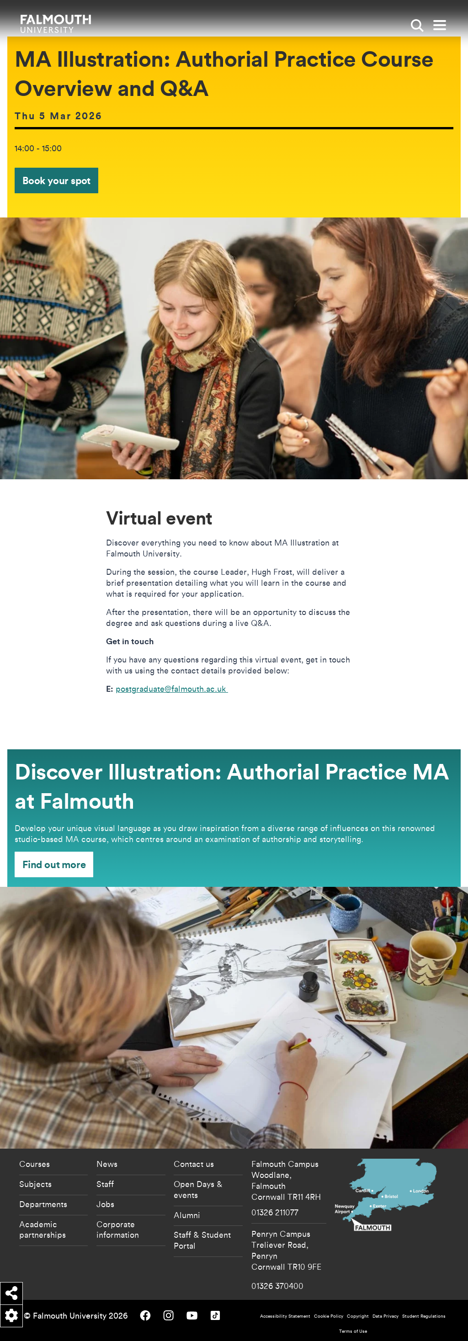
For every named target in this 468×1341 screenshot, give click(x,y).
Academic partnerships (42, 1229)
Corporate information (117, 1229)
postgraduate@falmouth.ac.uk (172, 689)
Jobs (105, 1204)
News (106, 1164)
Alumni (187, 1215)
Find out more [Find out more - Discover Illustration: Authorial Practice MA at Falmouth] (53, 864)
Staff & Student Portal (202, 1240)
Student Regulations (424, 1316)
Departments (43, 1204)
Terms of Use (353, 1331)
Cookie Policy (328, 1316)
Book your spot (56, 180)
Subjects (35, 1184)
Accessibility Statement (285, 1316)
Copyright (358, 1316)
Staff (105, 1184)
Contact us (194, 1164)
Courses (34, 1164)
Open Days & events (198, 1189)
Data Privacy (385, 1316)
